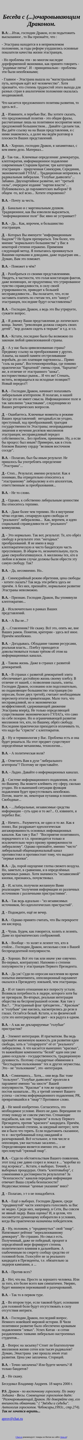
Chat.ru (19, 1437)
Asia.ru (63, 1437)
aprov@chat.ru (12, 1419)
